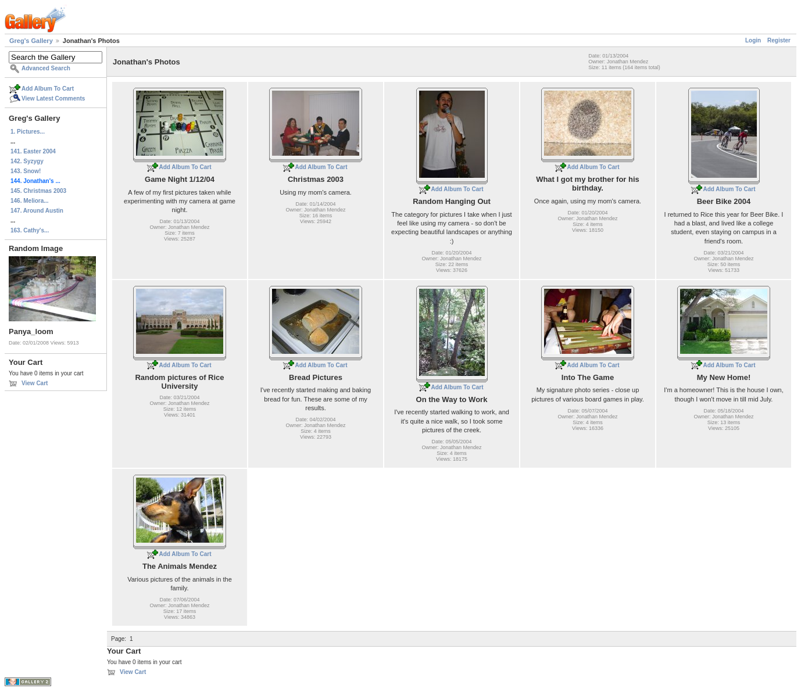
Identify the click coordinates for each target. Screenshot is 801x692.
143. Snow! (25, 171)
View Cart (35, 383)
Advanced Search (46, 68)
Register (779, 40)
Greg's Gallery (31, 40)
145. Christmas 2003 (38, 191)
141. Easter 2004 (33, 151)
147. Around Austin (36, 210)
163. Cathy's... (29, 230)
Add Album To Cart (48, 88)
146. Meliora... (29, 201)
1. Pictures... (27, 131)
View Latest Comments (53, 98)
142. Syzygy (27, 161)
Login (753, 40)
